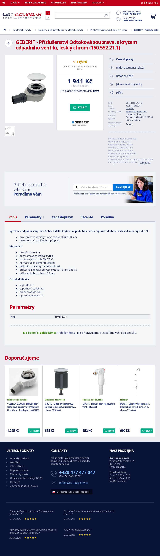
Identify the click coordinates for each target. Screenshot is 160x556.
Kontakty (98, 2)
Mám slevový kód (19, 458)
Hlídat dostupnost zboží (130, 67)
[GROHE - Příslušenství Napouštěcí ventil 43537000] (98, 382)
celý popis (145, 162)
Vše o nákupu (58, 2)
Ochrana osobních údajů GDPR (26, 478)
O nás (14, 2)
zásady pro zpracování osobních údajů (107, 193)
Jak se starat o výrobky (129, 84)
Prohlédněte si (66, 333)
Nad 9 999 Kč (132, 19)
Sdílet (119, 92)
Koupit (82, 107)
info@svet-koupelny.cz (73, 483)
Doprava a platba (19, 470)
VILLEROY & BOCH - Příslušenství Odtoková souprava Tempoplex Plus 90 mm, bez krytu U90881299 (23, 407)
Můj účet (14, 462)
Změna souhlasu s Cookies (24, 485)
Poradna (107, 217)
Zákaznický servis (19, 474)
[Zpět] (9, 43)
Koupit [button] (36, 431)
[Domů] (5, 2)
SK (47, 17)
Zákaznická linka (132, 12)
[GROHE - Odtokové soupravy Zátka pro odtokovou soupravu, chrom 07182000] (61, 382)
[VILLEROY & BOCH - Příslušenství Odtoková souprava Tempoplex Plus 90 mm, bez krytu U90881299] (23, 382)
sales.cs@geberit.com (136, 111)
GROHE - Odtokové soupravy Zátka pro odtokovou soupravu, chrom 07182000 (60, 407)
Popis (13, 217)
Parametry (34, 217)
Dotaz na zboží (124, 76)
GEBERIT (130, 108)
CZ (47, 13)
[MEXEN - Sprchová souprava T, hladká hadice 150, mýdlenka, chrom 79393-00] (136, 382)
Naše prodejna (79, 2)
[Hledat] (82, 15)
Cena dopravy (62, 217)
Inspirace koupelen (35, 2)
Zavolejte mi (123, 187)
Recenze (87, 217)
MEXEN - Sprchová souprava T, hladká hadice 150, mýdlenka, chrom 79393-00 (135, 407)
